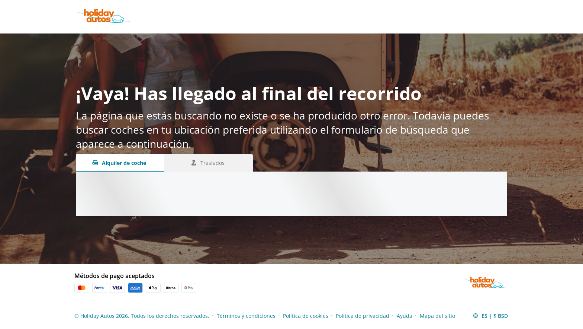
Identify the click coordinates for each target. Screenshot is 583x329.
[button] (490, 315)
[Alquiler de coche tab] (120, 163)
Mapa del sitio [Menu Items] (437, 315)
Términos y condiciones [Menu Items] (246, 315)
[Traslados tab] (208, 163)
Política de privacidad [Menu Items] (362, 315)
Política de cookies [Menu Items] (305, 315)
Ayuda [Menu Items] (404, 315)
